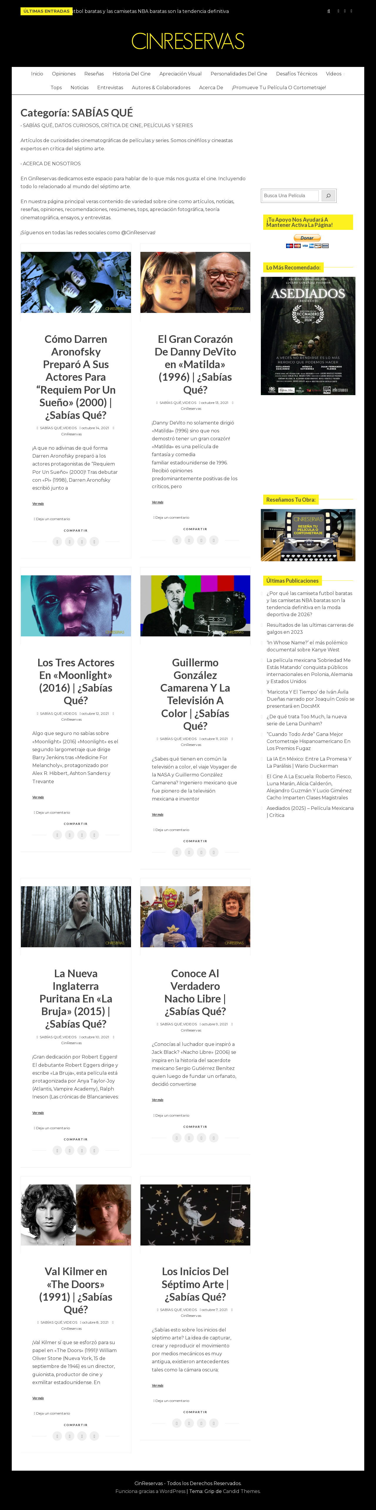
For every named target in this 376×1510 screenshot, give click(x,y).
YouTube (345, 11)
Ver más (38, 503)
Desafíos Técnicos (296, 74)
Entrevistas (110, 87)
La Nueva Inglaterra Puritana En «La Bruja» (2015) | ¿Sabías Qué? (76, 998)
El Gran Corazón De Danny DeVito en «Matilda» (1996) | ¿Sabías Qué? (195, 364)
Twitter (351, 11)
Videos (333, 74)
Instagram (338, 11)
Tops (56, 87)
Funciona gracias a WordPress (151, 1491)
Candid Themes (241, 1491)
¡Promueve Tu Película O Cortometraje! (279, 87)
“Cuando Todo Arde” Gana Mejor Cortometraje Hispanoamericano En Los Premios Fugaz (308, 741)
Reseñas (94, 74)
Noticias (79, 87)
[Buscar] (328, 195)
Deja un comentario (53, 519)
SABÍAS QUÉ (51, 428)
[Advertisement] (308, 140)
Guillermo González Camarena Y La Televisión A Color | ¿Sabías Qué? (195, 694)
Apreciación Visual (181, 74)
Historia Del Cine (132, 74)
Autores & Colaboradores (161, 87)
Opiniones (63, 74)
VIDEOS (70, 428)
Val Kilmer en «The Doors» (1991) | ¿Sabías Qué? (76, 1290)
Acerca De (211, 87)
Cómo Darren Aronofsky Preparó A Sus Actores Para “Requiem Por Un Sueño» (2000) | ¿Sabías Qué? (76, 376)
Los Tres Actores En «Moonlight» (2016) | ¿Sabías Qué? (76, 681)
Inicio (37, 74)
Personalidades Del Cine (239, 74)
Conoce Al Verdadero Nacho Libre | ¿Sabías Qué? (195, 992)
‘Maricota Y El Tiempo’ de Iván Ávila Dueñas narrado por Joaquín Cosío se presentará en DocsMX (311, 699)
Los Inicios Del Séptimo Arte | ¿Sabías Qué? (195, 1284)
